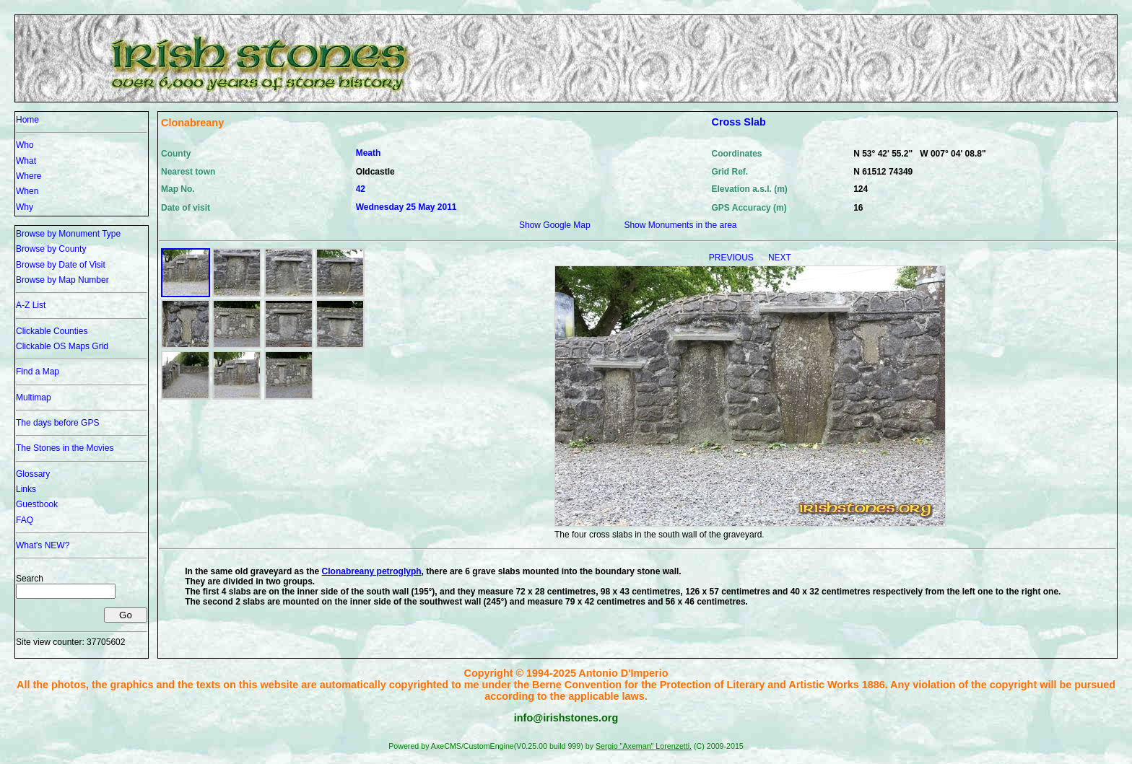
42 (360, 189)
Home (27, 120)
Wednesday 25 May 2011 (406, 207)
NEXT (779, 258)
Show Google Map (555, 225)
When (27, 191)
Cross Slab (739, 122)
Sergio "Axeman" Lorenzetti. (644, 746)
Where (28, 176)
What (26, 161)
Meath (368, 153)
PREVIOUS (732, 258)
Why (24, 207)
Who (25, 145)
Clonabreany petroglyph (372, 571)
